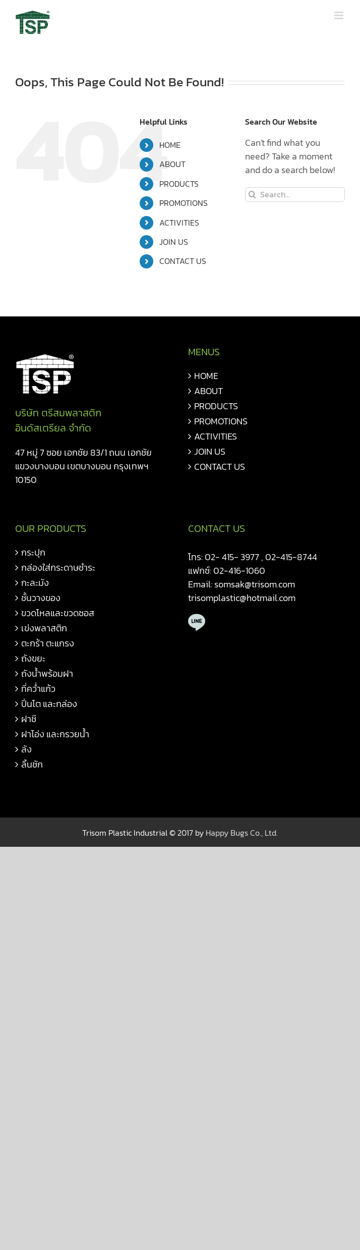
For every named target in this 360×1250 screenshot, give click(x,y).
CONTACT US (182, 261)
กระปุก (33, 552)
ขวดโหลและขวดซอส (57, 613)
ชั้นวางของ (41, 597)
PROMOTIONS (183, 203)
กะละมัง (35, 582)
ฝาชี (28, 719)
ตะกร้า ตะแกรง (47, 643)
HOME (170, 145)
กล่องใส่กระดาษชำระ (58, 567)
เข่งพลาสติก (44, 628)
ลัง (26, 749)
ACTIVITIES (179, 222)
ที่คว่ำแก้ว (38, 688)
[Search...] (295, 194)
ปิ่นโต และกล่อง (49, 703)
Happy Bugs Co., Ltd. (242, 833)
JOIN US (173, 242)
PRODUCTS (179, 184)
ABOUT (172, 164)
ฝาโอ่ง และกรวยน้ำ (55, 734)
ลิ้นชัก (32, 764)
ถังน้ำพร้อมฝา (47, 673)
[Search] (252, 194)
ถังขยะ (33, 658)
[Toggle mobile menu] (339, 15)
